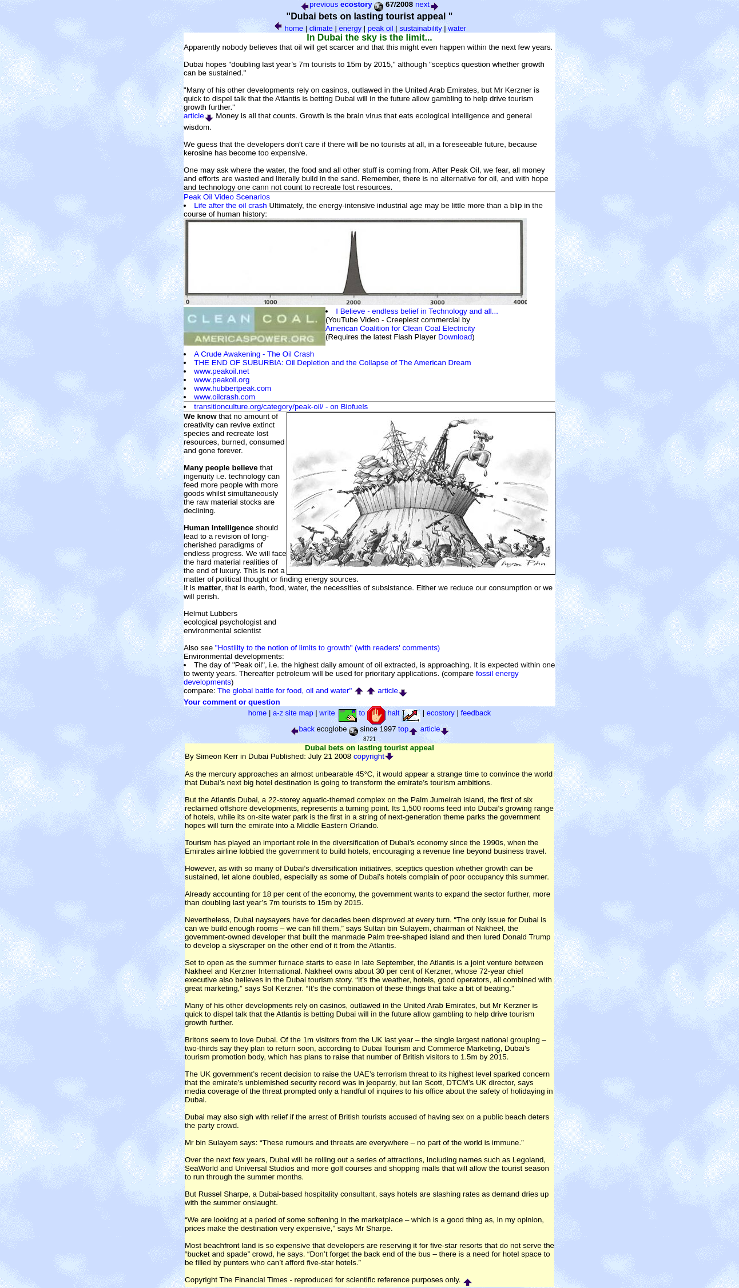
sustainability (420, 28)
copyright (373, 756)
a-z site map (293, 713)
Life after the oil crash (230, 205)
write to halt (369, 713)
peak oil (381, 28)
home (294, 28)
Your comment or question (232, 702)
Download (455, 337)
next (427, 4)
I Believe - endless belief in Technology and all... (417, 311)
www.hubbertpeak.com (232, 388)
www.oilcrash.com (224, 397)
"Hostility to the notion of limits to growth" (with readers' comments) (327, 647)
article (199, 115)
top (408, 729)
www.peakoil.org (221, 379)
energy (350, 28)
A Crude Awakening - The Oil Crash (254, 354)
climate (321, 28)
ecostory (356, 4)
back (302, 729)
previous (319, 4)
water (457, 28)
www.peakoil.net (221, 371)
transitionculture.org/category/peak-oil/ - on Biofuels (281, 406)
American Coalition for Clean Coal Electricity (400, 328)
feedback (475, 713)
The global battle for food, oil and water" (284, 690)
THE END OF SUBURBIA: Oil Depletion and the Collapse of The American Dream (332, 362)
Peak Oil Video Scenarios (227, 197)
